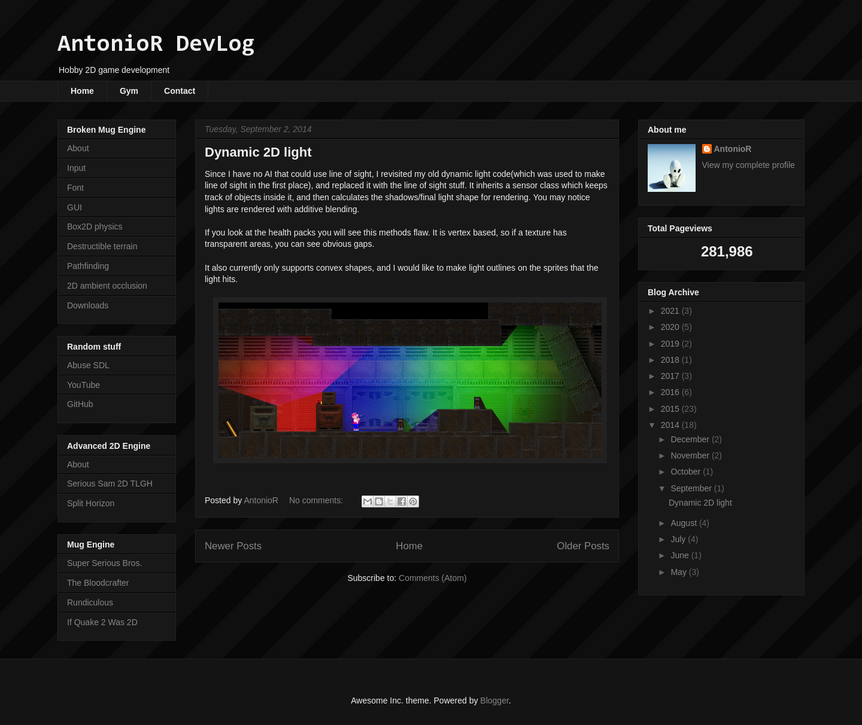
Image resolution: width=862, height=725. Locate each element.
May (679, 572)
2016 (671, 392)
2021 (671, 311)
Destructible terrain (102, 246)
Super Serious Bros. (104, 563)
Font (75, 187)
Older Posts (583, 546)
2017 (671, 376)
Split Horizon (90, 503)
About (78, 148)
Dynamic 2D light (258, 152)
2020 (671, 327)
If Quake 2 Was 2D (102, 622)
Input (76, 168)
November (690, 455)
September (692, 488)
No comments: (317, 500)
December (690, 439)
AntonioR (733, 149)
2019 (671, 343)
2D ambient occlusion (107, 285)
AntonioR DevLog (156, 45)
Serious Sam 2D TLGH (110, 483)
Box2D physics (95, 226)
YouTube (83, 385)
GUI (74, 207)
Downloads (87, 305)
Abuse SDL (88, 365)
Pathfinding (88, 266)
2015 (671, 409)
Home (82, 91)
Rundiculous (90, 602)
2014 (671, 425)
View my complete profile (748, 165)
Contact (179, 91)
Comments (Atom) (433, 578)
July (679, 539)
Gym (129, 91)
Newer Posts (233, 546)
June (680, 555)
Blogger (494, 700)
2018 (671, 360)
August (684, 523)
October (686, 471)
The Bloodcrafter (98, 583)
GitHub (80, 404)
